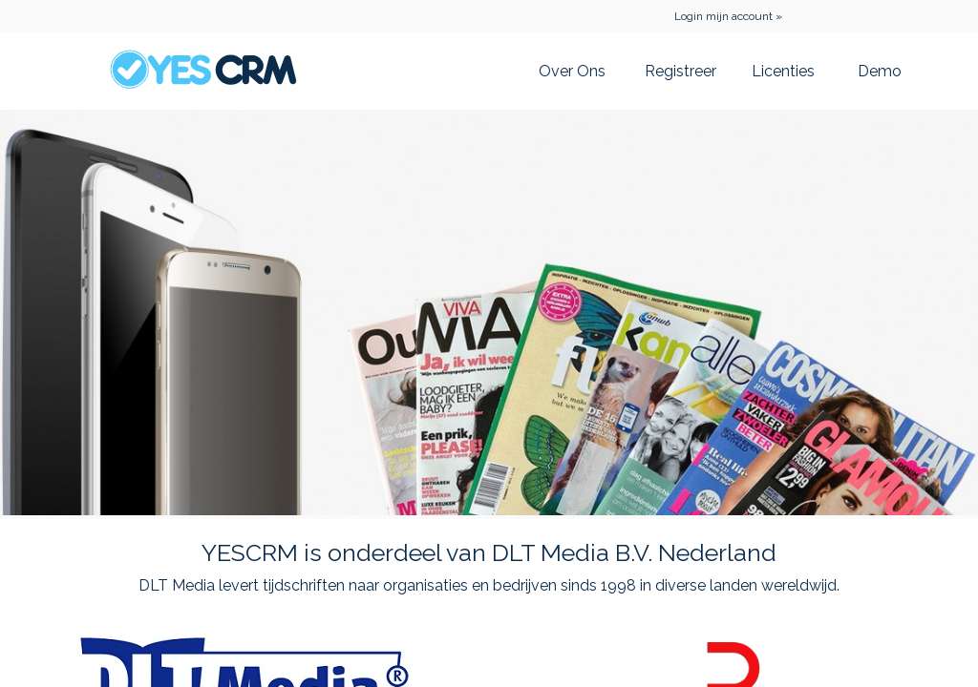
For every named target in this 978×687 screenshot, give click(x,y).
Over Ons (572, 71)
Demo (880, 71)
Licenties (783, 71)
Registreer (680, 71)
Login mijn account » (728, 16)
